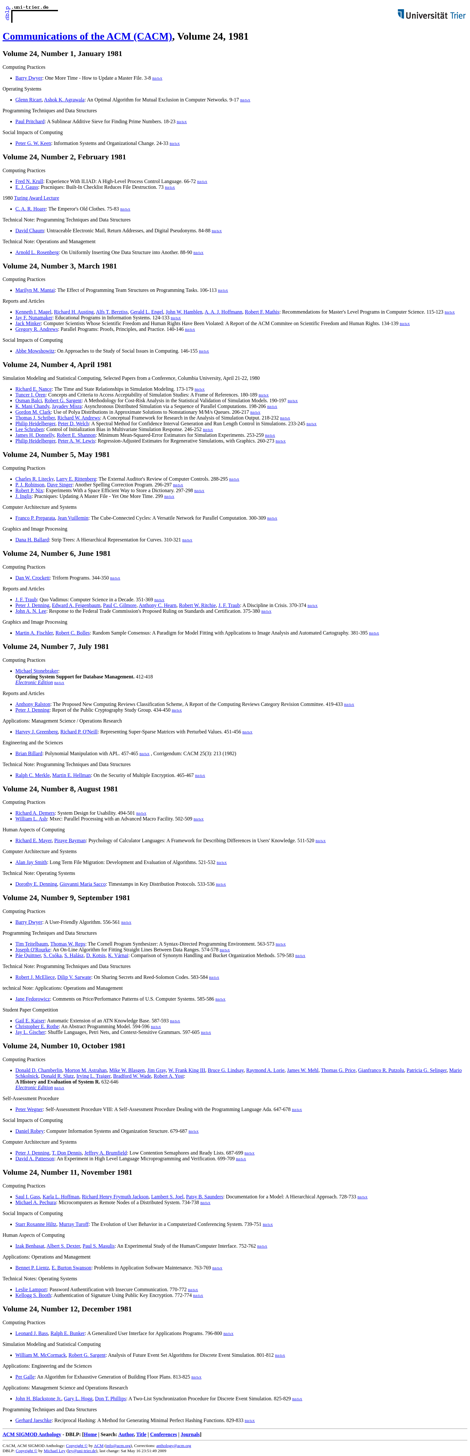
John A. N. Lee (30, 611)
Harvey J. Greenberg (36, 731)
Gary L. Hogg (78, 1398)
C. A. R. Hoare (30, 209)
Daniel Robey (29, 1131)
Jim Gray (156, 1070)
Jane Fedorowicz (32, 999)
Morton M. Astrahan (86, 1070)
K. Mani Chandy (32, 406)
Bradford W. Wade (132, 1076)
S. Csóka (53, 955)
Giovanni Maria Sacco (83, 884)
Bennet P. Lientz (32, 1267)
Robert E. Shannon (76, 435)
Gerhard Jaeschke (33, 1420)
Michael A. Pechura (35, 1202)
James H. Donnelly (34, 435)
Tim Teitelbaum (31, 944)
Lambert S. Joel (167, 1196)
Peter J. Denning (32, 605)
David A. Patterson (34, 1158)
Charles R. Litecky (34, 479)
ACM (98, 1445)
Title (141, 1434)
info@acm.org (118, 1445)
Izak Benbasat (29, 1246)
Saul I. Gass (27, 1196)
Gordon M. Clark (33, 412)
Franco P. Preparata (35, 518)
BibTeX (157, 78)
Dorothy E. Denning (36, 884)
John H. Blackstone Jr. (38, 1398)
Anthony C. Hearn (157, 605)
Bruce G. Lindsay (226, 1070)
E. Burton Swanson (71, 1267)
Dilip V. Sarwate (74, 977)
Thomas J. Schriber (35, 417)
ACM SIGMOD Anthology (32, 1434)
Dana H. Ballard (32, 539)
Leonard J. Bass (31, 1333)
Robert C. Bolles (72, 633)
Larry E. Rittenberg (76, 479)
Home (90, 1434)
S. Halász (74, 955)
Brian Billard (28, 753)
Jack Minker (28, 323)
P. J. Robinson (30, 484)
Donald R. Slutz (57, 1076)
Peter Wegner (29, 1109)
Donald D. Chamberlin (38, 1070)
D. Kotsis (95, 955)
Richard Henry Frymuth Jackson (115, 1196)
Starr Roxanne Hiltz (35, 1224)
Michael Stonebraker (36, 671)
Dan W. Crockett (32, 577)
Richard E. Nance (33, 389)
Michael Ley (55, 1450)
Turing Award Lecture (36, 198)
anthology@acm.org (173, 1445)
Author (126, 1434)
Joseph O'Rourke (32, 949)
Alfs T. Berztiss (112, 312)
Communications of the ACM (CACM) (87, 36)
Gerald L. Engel (146, 312)
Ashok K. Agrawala (64, 99)
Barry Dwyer (28, 78)
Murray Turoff (74, 1224)
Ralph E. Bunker (68, 1333)
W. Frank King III (186, 1070)
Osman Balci (28, 400)
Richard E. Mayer (33, 840)
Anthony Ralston (32, 704)
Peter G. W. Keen (33, 143)
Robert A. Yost (169, 1076)
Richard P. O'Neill (79, 731)
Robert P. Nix (29, 490)
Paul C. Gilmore (119, 605)
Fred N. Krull (29, 181)
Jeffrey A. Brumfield (105, 1153)
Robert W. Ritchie (197, 605)
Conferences (163, 1434)
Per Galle (25, 1377)
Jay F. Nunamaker (34, 317)
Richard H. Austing (73, 312)
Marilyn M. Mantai (35, 290)
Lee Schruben (29, 429)
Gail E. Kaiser (30, 1020)
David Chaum (29, 230)
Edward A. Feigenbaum (76, 605)
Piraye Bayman (70, 840)
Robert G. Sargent (63, 400)
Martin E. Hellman (71, 775)
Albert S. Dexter (63, 1246)
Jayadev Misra (67, 406)
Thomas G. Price (338, 1070)
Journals (190, 1434)
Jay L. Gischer (30, 1032)
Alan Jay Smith (31, 862)
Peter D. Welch (73, 423)
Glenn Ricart (28, 99)
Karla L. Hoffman (61, 1196)
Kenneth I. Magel (33, 312)
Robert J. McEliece (35, 977)
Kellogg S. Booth (33, 1295)
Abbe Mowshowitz (34, 351)
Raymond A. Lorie (265, 1070)
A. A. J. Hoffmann (223, 312)
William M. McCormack (40, 1355)
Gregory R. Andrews (36, 329)
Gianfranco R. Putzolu (381, 1070)
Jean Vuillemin (73, 518)
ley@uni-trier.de (82, 1450)
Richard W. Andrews (78, 417)
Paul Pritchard (30, 121)
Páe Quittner (28, 955)
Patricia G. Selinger (427, 1070)
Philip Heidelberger (35, 423)
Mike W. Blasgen (127, 1070)
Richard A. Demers (35, 813)
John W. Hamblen (184, 312)
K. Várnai (118, 955)
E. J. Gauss (26, 187)
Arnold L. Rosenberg (37, 252)
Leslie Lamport (31, 1289)
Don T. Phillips (110, 1398)
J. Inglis (23, 496)
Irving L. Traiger (93, 1076)
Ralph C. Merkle (32, 775)
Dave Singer (60, 484)
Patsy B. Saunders (204, 1196)
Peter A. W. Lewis (76, 441)
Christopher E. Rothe (37, 1026)
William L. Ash (31, 818)
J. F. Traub (26, 599)
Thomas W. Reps (67, 944)
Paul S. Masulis (99, 1246)
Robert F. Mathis (262, 312)
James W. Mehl (303, 1070)
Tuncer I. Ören (30, 394)
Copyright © (77, 1445)
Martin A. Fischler (34, 633)
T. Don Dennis (67, 1153)
